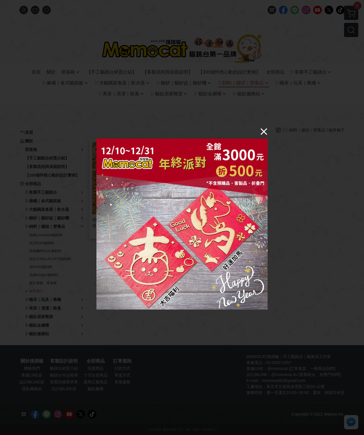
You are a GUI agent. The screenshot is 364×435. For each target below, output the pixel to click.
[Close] (264, 131)
